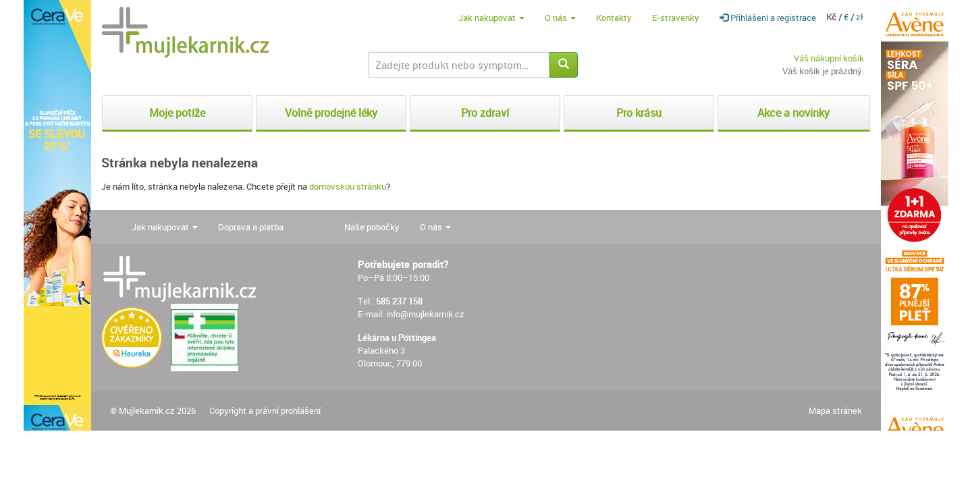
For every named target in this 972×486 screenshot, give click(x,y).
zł (859, 17)
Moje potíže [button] (177, 112)
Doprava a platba (251, 227)
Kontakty (614, 17)
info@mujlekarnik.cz (425, 314)
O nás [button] (560, 17)
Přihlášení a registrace (768, 17)
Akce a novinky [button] (793, 112)
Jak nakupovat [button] (491, 17)
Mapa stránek (835, 410)
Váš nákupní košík (829, 58)
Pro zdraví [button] (485, 112)
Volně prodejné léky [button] (331, 112)
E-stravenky (675, 17)
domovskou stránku (347, 186)
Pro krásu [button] (639, 112)
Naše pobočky (372, 227)
